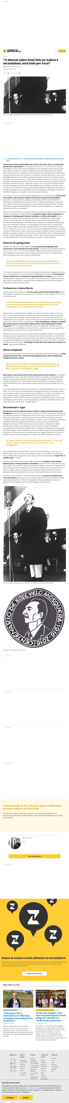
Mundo (43, 1075)
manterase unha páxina (26, 229)
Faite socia (62, 51)
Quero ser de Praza (34, 973)
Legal (21, 1070)
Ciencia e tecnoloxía (44, 1065)
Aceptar (26, 1098)
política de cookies (32, 1088)
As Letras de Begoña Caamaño (45, 1010)
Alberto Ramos (7, 66)
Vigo (52, 1071)
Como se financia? (33, 1070)
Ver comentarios (34, 856)
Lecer (42, 1072)
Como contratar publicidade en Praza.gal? (34, 1060)
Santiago (54, 1069)
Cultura (5, 57)
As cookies (23, 1072)
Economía (44, 1077)
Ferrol (53, 1060)
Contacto (22, 1064)
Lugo (52, 1062)
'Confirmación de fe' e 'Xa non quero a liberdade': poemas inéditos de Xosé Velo (32, 807)
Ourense (54, 1064)
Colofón (22, 1068)
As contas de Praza (34, 1074)
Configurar (10, 1098)
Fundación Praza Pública (24, 1061)
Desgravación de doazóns (34, 1078)
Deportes (43, 1062)
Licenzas (22, 1066)
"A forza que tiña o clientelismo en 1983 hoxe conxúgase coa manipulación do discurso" (18, 1017)
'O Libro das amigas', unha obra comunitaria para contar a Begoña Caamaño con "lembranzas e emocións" (51, 1016)
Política (43, 1060)
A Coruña (54, 1058)
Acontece (43, 1068)
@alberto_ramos (17, 66)
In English (22, 1075)
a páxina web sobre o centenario (15, 251)
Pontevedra (54, 1067)
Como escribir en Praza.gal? (34, 1066)
